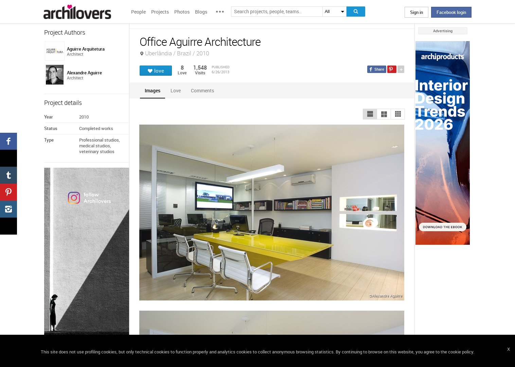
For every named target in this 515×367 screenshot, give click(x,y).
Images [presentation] (152, 90)
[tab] (152, 90)
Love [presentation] (176, 90)
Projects (160, 11)
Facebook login (451, 12)
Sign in (416, 12)
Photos (182, 11)
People (138, 11)
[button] (370, 114)
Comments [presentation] (204, 90)
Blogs (201, 11)
